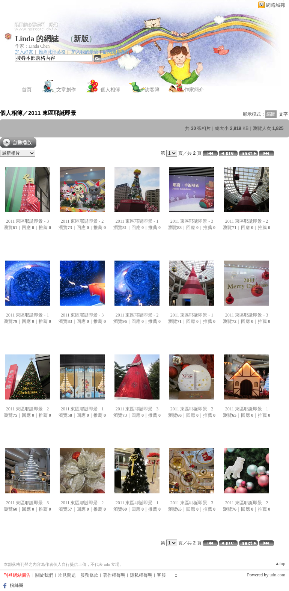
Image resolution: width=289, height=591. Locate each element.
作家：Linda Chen (32, 46)
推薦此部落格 (52, 51)
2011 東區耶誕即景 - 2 (82, 221)
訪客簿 (152, 89)
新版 (81, 39)
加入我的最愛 (84, 51)
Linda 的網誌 (37, 39)
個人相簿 (110, 89)
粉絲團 (16, 585)
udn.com (277, 574)
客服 (161, 575)
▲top (280, 563)
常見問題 (67, 575)
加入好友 (24, 51)
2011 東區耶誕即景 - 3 (27, 221)
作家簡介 (194, 89)
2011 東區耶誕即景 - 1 (137, 221)
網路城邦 (275, 5)
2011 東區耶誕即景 (52, 113)
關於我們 (44, 575)
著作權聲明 (114, 575)
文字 (283, 114)
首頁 (27, 89)
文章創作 (66, 89)
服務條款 (89, 575)
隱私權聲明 (141, 575)
